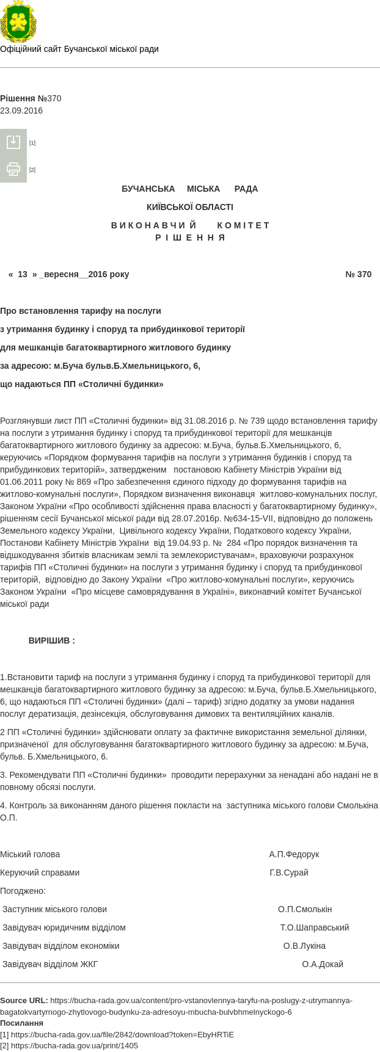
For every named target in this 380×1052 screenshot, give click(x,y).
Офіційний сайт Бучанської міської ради (79, 49)
